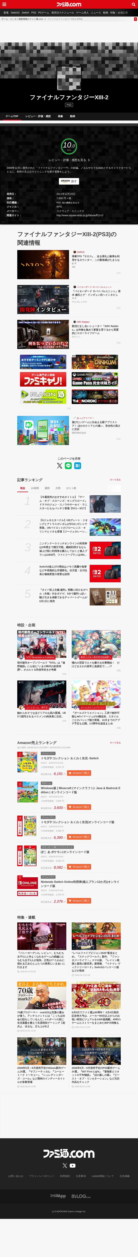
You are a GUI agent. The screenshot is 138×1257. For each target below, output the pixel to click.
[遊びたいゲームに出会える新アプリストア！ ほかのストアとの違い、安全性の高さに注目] (43, 433)
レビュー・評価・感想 (38, 117)
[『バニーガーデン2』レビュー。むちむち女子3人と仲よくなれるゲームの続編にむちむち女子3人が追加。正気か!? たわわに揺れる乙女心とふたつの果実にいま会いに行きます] (41, 963)
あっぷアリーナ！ (85, 421)
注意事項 (79, 1214)
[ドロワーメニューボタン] (4, 4)
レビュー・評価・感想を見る (67, 162)
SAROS (80, 255)
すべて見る (115, 482)
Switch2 (17, 12)
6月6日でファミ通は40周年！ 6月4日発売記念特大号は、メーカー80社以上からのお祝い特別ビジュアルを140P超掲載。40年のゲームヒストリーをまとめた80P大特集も (96, 1050)
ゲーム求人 (92, 12)
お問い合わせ (21, 1214)
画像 (60, 117)
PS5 (38, 12)
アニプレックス (79, 306)
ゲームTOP (12, 117)
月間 (57, 491)
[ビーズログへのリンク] (81, 1234)
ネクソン (76, 341)
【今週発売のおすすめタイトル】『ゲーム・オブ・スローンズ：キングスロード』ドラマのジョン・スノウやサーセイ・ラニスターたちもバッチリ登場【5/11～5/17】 (63, 505)
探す (74, 184)
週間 (47, 491)
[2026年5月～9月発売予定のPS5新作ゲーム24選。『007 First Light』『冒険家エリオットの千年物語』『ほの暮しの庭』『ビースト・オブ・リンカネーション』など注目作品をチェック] (96, 1087)
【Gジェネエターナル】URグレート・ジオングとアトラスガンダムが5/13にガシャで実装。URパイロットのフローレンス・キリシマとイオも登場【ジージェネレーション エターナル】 (63, 529)
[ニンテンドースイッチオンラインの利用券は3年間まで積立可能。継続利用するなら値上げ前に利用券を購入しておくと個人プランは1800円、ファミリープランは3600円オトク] (105, 553)
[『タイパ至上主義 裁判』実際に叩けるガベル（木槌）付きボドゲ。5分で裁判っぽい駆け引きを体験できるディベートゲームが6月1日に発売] (105, 599)
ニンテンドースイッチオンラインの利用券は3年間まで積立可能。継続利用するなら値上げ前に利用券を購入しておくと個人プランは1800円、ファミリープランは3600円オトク (63, 552)
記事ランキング (29, 483)
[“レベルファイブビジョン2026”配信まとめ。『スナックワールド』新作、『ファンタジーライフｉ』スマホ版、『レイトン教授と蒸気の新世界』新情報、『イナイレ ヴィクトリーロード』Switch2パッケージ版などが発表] (96, 963)
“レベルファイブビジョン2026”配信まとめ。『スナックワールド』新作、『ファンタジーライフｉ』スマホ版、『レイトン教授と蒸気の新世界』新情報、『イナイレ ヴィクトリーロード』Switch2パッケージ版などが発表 (96, 990)
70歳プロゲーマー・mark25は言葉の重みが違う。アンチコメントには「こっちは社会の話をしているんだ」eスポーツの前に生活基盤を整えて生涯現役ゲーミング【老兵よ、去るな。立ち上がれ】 (41, 1052)
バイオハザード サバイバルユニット (94, 290)
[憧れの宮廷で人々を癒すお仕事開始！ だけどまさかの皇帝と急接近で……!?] (96, 647)
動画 (117, 12)
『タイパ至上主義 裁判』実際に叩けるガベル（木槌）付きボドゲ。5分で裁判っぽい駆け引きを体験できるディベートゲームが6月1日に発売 (63, 598)
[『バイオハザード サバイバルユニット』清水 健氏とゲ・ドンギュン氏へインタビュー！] (43, 302)
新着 (6, 12)
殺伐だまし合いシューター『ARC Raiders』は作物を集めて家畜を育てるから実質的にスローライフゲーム (96, 333)
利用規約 (65, 1214)
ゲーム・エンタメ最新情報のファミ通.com (22, 19)
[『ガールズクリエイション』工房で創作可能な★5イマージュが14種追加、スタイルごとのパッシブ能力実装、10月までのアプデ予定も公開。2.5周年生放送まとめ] (96, 703)
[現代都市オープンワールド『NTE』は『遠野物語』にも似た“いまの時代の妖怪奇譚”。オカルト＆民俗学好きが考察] (41, 647)
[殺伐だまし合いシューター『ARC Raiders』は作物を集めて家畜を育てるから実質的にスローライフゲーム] (43, 337)
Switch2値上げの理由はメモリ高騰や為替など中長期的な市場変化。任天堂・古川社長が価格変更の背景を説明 (63, 573)
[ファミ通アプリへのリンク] (58, 1234)
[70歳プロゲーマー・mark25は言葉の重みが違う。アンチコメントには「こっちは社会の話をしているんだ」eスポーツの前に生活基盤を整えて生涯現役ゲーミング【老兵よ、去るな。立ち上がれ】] (41, 1025)
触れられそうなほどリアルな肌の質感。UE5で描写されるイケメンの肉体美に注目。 (41, 725)
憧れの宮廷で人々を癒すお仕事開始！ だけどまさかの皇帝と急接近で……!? (96, 667)
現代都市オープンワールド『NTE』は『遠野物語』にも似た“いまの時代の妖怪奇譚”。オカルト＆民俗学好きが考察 (41, 671)
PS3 (69, 104)
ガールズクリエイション (92, 716)
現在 (22, 491)
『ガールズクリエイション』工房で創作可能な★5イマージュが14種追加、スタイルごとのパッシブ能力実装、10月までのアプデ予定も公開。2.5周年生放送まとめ (96, 729)
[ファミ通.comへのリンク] (69, 4)
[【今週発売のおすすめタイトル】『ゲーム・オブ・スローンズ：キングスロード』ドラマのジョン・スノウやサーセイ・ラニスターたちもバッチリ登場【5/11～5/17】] (105, 507)
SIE (73, 271)
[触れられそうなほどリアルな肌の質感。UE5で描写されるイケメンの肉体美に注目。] (41, 703)
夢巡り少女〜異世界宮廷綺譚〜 (96, 660)
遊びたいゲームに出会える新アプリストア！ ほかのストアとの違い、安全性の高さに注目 (96, 429)
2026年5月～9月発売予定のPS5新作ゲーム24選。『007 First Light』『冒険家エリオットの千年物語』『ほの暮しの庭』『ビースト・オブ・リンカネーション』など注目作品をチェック (96, 1112)
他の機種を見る (69, 205)
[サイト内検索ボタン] (133, 4)
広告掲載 (118, 1214)
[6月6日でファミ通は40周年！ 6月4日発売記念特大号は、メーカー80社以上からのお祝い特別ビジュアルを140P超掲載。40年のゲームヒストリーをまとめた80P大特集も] (96, 1025)
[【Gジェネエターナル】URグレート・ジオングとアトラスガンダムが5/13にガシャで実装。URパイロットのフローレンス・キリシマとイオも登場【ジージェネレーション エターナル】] (105, 530)
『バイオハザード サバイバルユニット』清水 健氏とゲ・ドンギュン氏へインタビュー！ (95, 298)
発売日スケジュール (70, 12)
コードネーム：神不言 (37, 716)
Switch (29, 12)
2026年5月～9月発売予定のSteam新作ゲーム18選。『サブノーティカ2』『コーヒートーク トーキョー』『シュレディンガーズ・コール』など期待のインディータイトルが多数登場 (41, 1112)
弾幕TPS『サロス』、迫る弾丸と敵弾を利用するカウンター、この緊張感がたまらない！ (96, 263)
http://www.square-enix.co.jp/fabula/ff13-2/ (80, 218)
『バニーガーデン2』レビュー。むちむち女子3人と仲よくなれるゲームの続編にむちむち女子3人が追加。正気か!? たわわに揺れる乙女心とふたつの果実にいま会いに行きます (41, 988)
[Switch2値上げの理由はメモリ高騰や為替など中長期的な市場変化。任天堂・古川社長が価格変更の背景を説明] (105, 576)
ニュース (107, 12)
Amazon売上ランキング (36, 757)
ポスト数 (71, 491)
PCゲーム (50, 12)
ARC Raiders (83, 325)
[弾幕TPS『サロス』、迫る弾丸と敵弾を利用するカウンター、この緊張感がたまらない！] (43, 267)
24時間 (35, 491)
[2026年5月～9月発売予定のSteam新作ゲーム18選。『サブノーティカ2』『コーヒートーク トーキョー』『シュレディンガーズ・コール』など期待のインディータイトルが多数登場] (41, 1087)
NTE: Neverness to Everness (40, 660)
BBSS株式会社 (79, 437)
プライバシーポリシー (44, 1214)
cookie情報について (99, 1214)
